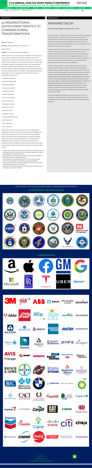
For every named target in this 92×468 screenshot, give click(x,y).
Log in (74, 456)
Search (82, 10)
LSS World (6, 10)
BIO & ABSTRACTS (15, 10)
